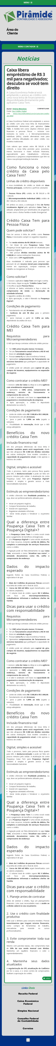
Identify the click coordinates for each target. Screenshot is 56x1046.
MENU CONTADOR (28, 46)
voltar (46, 978)
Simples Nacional (28, 1011)
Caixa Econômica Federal (28, 1002)
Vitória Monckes (20, 109)
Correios (28, 1028)
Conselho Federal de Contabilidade (28, 1020)
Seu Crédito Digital (19, 111)
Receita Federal (28, 994)
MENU (28, 2)
